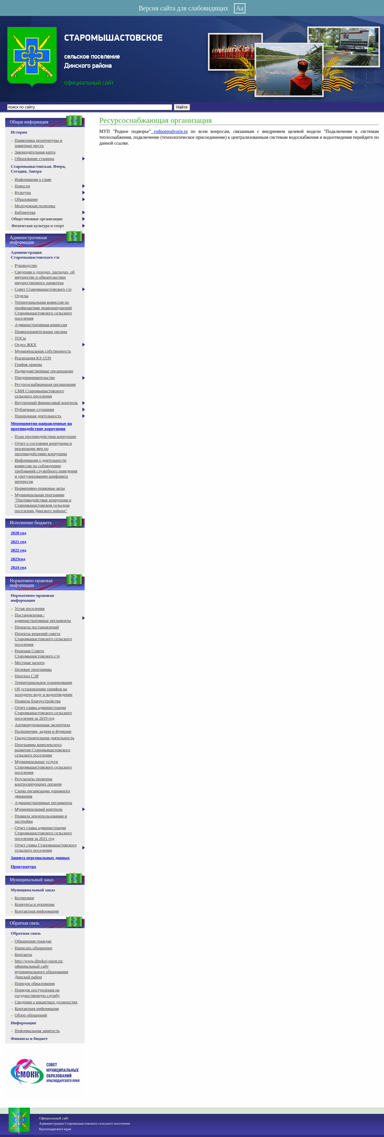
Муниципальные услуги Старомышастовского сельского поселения (43, 767)
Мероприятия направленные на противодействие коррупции (41, 426)
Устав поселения (30, 608)
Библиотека (25, 212)
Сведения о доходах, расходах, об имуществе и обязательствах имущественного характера (45, 277)
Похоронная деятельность (38, 415)
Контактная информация (37, 911)
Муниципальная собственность (43, 351)
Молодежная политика (35, 205)
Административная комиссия (41, 324)
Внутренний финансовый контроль (46, 402)
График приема (28, 364)
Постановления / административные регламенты (43, 617)
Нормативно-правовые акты (40, 488)
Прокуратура (23, 866)
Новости (22, 185)
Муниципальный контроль (38, 809)
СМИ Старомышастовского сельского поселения (39, 393)
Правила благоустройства (38, 700)
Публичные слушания (34, 409)
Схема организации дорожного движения (42, 793)
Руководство (26, 265)
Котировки (24, 897)
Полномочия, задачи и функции (43, 731)
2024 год (18, 567)
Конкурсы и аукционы (35, 904)
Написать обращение (33, 947)
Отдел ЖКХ (25, 344)
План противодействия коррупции (45, 436)
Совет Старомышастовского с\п (43, 289)
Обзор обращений (31, 1015)
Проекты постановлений (37, 627)
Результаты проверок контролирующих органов (38, 781)
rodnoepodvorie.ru (169, 131)
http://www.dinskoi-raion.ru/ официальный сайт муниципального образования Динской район (41, 968)
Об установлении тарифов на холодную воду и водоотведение (44, 691)
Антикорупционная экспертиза (42, 724)
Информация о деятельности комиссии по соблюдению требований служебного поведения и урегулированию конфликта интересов (46, 471)
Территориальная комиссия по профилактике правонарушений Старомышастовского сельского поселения (43, 310)
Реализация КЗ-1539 (33, 357)
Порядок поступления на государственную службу (37, 992)
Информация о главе (33, 179)
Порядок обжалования (35, 983)
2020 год (18, 532)
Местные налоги (30, 662)
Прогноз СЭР (27, 675)
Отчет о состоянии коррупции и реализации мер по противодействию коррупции (43, 448)
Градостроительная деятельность (44, 737)
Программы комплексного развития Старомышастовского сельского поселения (42, 750)
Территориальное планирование (43, 682)
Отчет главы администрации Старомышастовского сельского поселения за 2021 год (43, 833)
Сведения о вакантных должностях (46, 1002)
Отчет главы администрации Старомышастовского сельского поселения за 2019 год (43, 713)
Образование (26, 199)
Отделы (22, 295)
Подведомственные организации (44, 370)
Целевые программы (33, 669)
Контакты (23, 954)
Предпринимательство (35, 377)
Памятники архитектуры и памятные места (38, 143)
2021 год (18, 541)
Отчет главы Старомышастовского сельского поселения (45, 847)
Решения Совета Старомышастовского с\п (37, 653)
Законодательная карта (35, 152)
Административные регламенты (43, 802)
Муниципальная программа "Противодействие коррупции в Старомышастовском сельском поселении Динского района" (43, 502)
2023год (18, 558)
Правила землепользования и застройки (41, 818)
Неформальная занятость (37, 1030)
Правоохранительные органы (41, 331)
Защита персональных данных (40, 857)
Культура (23, 192)
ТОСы (20, 338)
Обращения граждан (33, 941)
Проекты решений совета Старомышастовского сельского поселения (43, 639)
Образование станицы (34, 158)
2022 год (18, 550)
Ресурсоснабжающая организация (45, 384)
